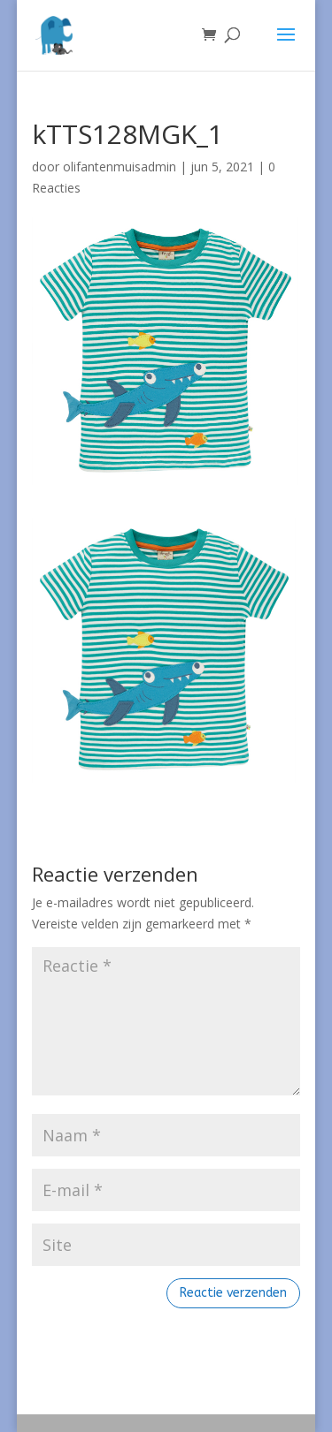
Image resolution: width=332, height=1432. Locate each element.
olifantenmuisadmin (119, 166)
